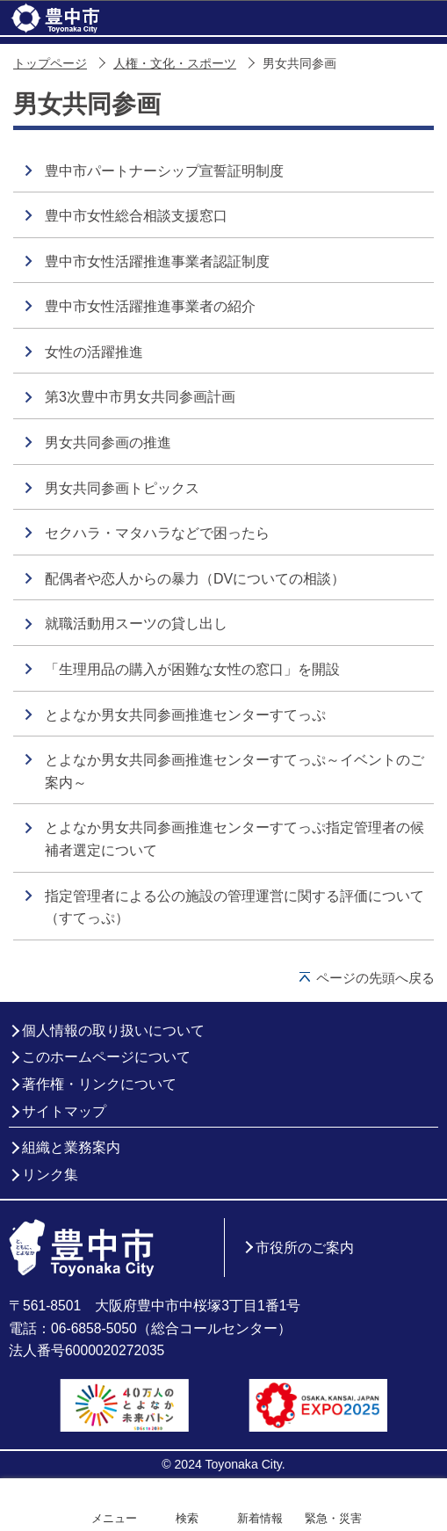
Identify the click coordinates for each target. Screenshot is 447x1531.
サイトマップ (64, 1111)
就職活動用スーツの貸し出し (136, 623)
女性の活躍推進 (94, 352)
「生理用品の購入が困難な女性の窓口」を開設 (192, 669)
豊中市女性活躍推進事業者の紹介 (150, 306)
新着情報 (260, 1518)
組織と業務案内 (71, 1147)
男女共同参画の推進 (108, 442)
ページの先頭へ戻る (375, 977)
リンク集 (50, 1174)
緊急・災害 (333, 1518)
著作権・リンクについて (99, 1084)
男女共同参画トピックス (122, 488)
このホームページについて (106, 1056)
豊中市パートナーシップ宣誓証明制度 (164, 170)
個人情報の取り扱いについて (113, 1030)
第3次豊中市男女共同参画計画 (140, 396)
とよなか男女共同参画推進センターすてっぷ (185, 714)
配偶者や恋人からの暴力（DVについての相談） (195, 578)
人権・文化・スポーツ (174, 63)
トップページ (50, 63)
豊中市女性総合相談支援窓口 (136, 215)
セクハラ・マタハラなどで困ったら (157, 533)
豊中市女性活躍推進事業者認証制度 (157, 261)
